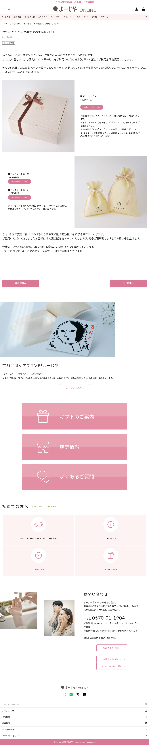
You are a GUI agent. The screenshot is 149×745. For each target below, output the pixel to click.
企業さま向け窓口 (112, 659)
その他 (94, 17)
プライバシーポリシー (11, 736)
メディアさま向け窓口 (111, 666)
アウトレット (105, 17)
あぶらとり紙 (29, 17)
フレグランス (55, 17)
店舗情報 (6, 723)
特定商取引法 (8, 729)
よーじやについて (74, 387)
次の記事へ (128, 283)
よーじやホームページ (11, 704)
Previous (3, 17)
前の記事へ (20, 283)
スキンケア (42, 17)
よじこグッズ (69, 17)
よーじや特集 (9, 43)
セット (86, 17)
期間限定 (17, 17)
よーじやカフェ (8, 711)
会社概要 (6, 717)
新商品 (7, 17)
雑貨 (78, 17)
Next (146, 17)
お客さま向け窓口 (112, 648)
